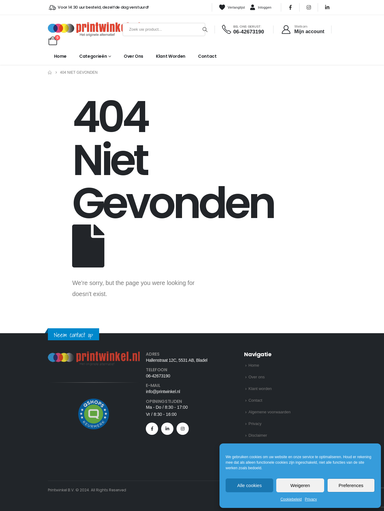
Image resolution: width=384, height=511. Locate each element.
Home (60, 56)
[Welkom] (302, 29)
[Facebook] (290, 7)
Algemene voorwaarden (269, 412)
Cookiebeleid (291, 499)
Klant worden (170, 56)
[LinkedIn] (327, 7)
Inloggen (260, 7)
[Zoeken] (205, 29)
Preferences (351, 485)
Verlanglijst (232, 7)
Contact (207, 56)
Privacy (311, 499)
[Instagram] (308, 7)
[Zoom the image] (94, 355)
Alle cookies (249, 485)
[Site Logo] (84, 29)
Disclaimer (257, 435)
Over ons (133, 56)
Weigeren (300, 485)
